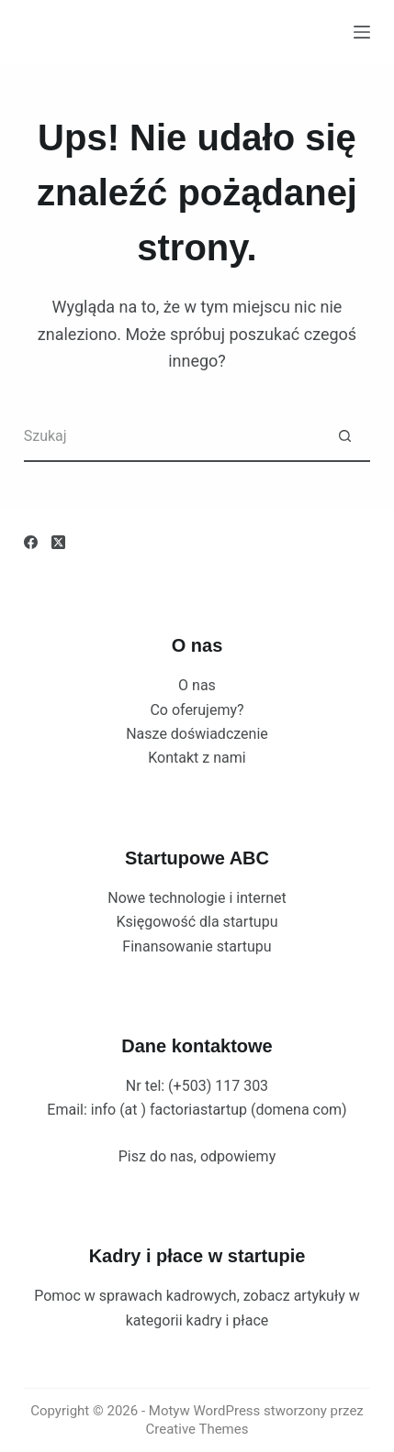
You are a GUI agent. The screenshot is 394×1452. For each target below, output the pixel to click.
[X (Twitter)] (58, 542)
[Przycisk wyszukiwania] (345, 437)
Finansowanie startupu (196, 946)
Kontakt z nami (196, 757)
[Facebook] (31, 542)
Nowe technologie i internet (197, 898)
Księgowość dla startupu (197, 921)
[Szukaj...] (172, 437)
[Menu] (362, 32)
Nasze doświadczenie (197, 733)
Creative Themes (197, 1429)
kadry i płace (227, 1320)
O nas (197, 685)
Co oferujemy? (196, 710)
